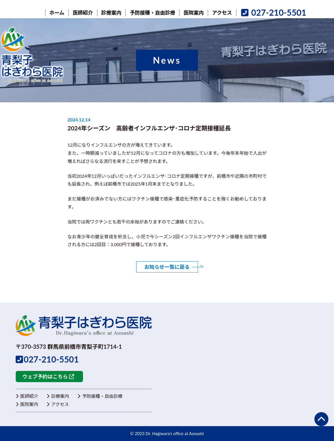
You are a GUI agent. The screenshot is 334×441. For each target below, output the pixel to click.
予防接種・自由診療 (99, 396)
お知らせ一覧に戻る (167, 267)
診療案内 (58, 396)
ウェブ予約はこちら (48, 377)
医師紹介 (27, 396)
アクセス (58, 404)
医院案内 (27, 404)
